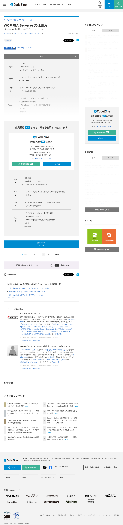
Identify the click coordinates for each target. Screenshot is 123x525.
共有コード (25, 80)
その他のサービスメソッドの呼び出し (40, 213)
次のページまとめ (41, 244)
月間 (110, 30)
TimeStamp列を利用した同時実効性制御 (40, 220)
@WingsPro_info (58, 359)
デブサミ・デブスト (57, 5)
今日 (93, 30)
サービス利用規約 (89, 515)
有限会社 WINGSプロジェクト (56, 350)
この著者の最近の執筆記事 (30, 340)
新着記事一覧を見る (102, 210)
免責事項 (71, 515)
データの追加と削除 (28, 91)
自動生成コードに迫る (28, 67)
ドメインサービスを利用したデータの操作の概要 (37, 88)
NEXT (58, 254)
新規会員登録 (25, 164)
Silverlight (8, 40)
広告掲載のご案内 (110, 467)
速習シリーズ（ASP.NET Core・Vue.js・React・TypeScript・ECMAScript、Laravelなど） (46, 329)
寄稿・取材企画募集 (92, 467)
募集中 (52, 357)
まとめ (26, 223)
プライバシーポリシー (104, 515)
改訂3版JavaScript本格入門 (36, 331)
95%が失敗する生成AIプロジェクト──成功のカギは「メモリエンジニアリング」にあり (23, 413)
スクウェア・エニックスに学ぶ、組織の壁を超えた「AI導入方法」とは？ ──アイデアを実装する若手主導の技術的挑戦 (23, 430)
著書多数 (58, 334)
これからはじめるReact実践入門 (61, 331)
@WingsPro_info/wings (28, 362)
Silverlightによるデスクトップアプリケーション (26, 295)
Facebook (55, 362)
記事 (45, 5)
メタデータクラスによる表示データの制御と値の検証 (40, 77)
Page (10, 67)
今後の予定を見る (102, 249)
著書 (34, 359)
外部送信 (116, 515)
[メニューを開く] (4, 4)
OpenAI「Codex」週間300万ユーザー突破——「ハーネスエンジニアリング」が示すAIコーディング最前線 (62, 420)
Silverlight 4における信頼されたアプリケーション (27, 291)
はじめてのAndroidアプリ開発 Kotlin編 (36, 334)
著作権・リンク (51, 515)
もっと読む (11, 297)
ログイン (56, 164)
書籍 (69, 5)
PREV (24, 254)
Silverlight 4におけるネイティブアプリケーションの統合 (29, 288)
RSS (48, 359)
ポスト (67, 40)
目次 (58, 56)
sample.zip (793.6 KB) (25, 48)
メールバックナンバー (41, 158)
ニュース (36, 5)
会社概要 (79, 515)
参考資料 (27, 226)
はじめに (23, 63)
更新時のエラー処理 (33, 216)
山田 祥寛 (7, 33)
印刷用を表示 (10, 274)
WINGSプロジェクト (29, 324)
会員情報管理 (62, 515)
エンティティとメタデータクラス (32, 70)
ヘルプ (41, 515)
